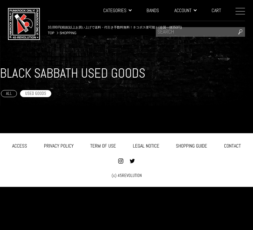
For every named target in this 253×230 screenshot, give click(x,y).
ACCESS (19, 145)
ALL (9, 93)
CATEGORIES (117, 10)
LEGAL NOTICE (146, 145)
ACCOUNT (185, 10)
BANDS (153, 10)
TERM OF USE (103, 145)
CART (216, 10)
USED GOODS (35, 93)
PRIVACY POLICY (59, 145)
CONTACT (232, 145)
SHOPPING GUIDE (191, 145)
